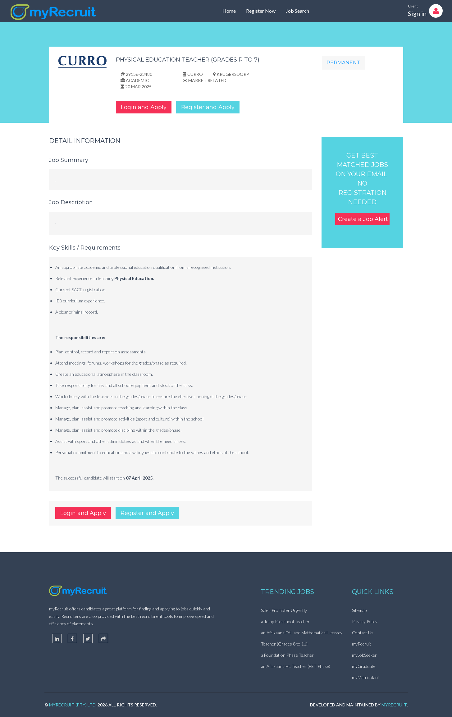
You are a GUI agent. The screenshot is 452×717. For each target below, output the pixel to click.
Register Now (261, 11)
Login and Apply (144, 107)
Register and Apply (208, 107)
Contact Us (362, 632)
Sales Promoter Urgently (284, 610)
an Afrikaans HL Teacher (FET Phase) (295, 666)
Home (229, 11)
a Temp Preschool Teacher (285, 621)
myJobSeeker (364, 655)
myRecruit (361, 643)
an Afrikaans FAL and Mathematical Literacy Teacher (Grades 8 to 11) (301, 638)
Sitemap (359, 610)
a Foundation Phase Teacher (287, 655)
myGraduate (364, 666)
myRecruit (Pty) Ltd (72, 704)
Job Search (297, 11)
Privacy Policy (364, 621)
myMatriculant (365, 677)
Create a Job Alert (363, 219)
